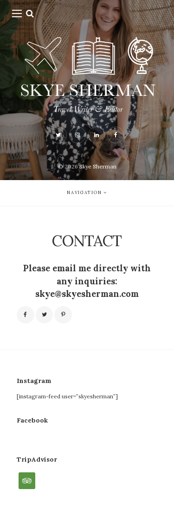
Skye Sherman (97, 166)
